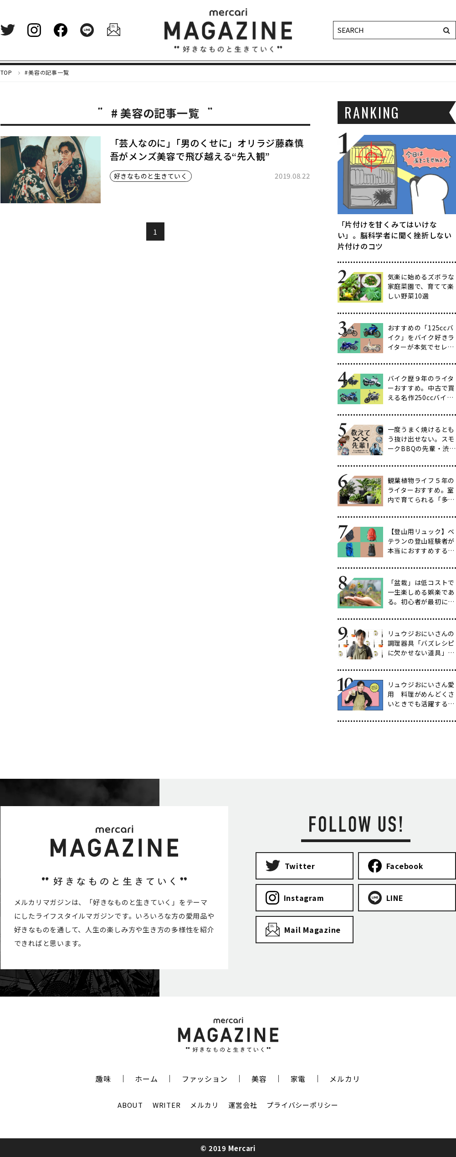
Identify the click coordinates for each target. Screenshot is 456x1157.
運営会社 (242, 1105)
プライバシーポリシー (302, 1105)
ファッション (205, 1078)
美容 (259, 1078)
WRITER (167, 1105)
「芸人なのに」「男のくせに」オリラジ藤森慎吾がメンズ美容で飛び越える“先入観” (207, 149)
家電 (298, 1078)
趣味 (103, 1078)
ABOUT (130, 1105)
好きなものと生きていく (151, 175)
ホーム (146, 1078)
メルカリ (344, 1078)
